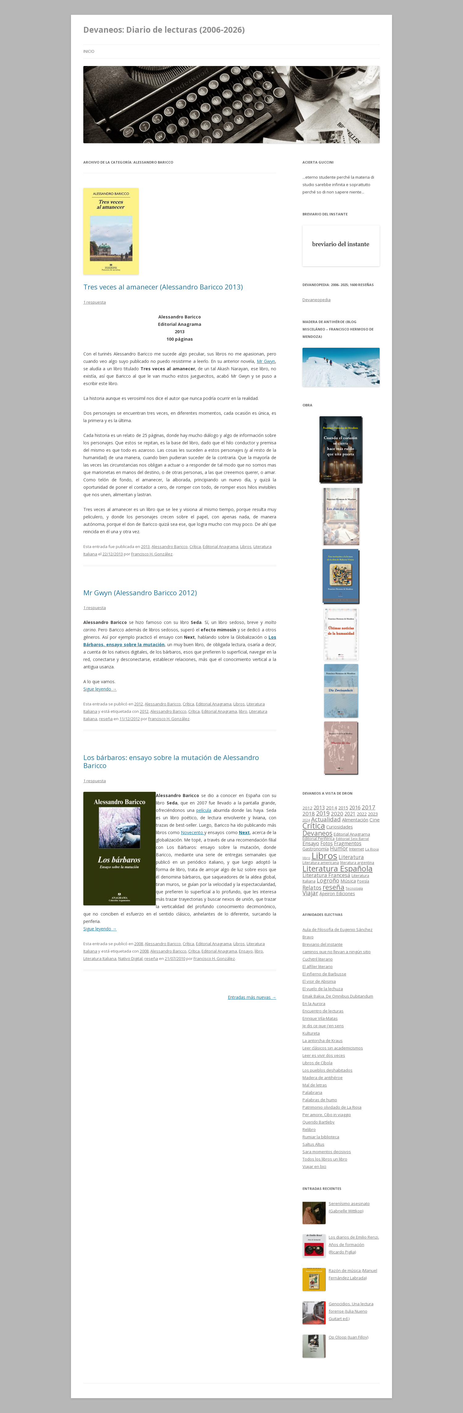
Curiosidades (339, 827)
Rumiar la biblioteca (320, 1137)
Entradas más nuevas (252, 997)
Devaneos (317, 833)
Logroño (328, 880)
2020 (337, 813)
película (203, 810)
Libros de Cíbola (317, 1063)
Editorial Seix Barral (352, 838)
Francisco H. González (152, 554)
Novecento (192, 832)
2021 (350, 814)
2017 (368, 807)
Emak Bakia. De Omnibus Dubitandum (337, 996)
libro (243, 711)
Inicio (88, 51)
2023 (373, 814)
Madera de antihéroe (322, 1077)
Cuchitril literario (317, 959)
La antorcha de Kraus (322, 1040)
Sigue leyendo (100, 689)
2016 (355, 807)
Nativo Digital (130, 958)
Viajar (310, 893)
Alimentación (355, 820)
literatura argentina (357, 862)
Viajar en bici (314, 1166)
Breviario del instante (322, 944)
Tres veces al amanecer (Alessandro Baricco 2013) (163, 286)
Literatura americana (320, 862)
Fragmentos (347, 843)
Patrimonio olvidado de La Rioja (331, 1107)
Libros (246, 546)
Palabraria (312, 1092)
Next (244, 832)
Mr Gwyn (266, 361)
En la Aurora (313, 1003)
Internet (356, 849)
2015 (343, 808)
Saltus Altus (313, 1144)
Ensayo (246, 951)
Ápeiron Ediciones (337, 893)
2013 (145, 546)
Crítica (195, 546)
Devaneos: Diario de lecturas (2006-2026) (164, 29)
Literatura (351, 857)
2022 (362, 814)
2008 (138, 943)
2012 (138, 704)
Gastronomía (315, 849)
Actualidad (326, 819)
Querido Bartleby (318, 1122)
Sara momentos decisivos (326, 1151)
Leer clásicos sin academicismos (332, 1048)
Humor (339, 848)
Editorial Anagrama (220, 546)
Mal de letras (314, 1085)
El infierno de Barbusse (324, 974)
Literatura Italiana (99, 958)
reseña (106, 718)
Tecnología (354, 888)
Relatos (311, 887)
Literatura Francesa (326, 875)
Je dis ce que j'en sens (323, 1026)
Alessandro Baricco (170, 546)
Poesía (363, 881)
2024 (306, 820)
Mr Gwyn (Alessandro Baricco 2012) (140, 592)
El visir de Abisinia (319, 981)
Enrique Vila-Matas (320, 1018)
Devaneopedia (316, 299)
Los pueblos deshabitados (327, 1070)
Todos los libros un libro (324, 1159)
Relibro (309, 1129)
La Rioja (372, 849)
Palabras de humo (319, 1100)
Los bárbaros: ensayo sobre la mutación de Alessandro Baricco (171, 761)
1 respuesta (94, 302)
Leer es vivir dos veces (323, 1055)
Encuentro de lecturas (323, 1011)
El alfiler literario (317, 966)
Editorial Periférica (318, 838)
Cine (374, 820)
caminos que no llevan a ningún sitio (336, 951)
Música (348, 881)
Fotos (326, 843)
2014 (331, 807)
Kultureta (311, 1033)
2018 (308, 813)
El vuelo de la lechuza (322, 988)
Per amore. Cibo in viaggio (326, 1114)
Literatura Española (337, 868)
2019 (323, 813)
